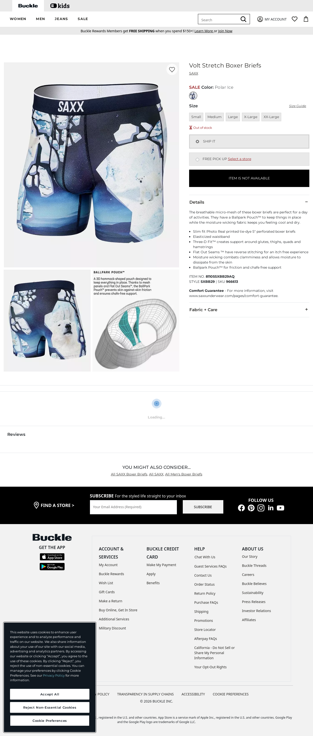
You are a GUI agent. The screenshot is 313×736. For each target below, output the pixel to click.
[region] (50, 677)
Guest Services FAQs (210, 566)
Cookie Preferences (231, 694)
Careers (248, 574)
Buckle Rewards (111, 573)
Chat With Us (204, 557)
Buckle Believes (254, 583)
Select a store (239, 159)
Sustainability (252, 592)
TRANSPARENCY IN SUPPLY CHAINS (145, 694)
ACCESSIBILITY (193, 694)
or (206, 31)
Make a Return (110, 601)
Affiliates (249, 619)
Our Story (249, 556)
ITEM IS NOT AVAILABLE (249, 178)
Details (249, 202)
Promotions (203, 620)
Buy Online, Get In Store (118, 610)
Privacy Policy (54, 675)
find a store (58, 505)
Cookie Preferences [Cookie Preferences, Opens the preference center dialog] (49, 721)
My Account (108, 564)
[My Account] (271, 19)
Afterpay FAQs (205, 638)
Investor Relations (256, 610)
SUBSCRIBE (203, 507)
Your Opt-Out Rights (210, 667)
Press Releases (253, 601)
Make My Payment (161, 564)
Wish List (106, 583)
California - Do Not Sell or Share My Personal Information (214, 652)
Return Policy (204, 593)
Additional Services (114, 619)
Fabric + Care (249, 309)
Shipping (201, 611)
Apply (151, 573)
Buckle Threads (254, 565)
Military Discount (112, 628)
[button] (18, 19)
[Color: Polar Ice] (193, 96)
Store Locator (205, 629)
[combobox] (218, 19)
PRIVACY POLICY (96, 694)
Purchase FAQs (206, 602)
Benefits (153, 583)
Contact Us (203, 575)
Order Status (204, 584)
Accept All (49, 694)
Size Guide (297, 106)
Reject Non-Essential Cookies (49, 707)
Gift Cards (107, 592)
